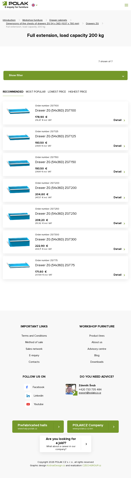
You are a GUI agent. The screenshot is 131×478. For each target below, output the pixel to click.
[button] (34, 5)
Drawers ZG (92, 23)
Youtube (38, 404)
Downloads (97, 362)
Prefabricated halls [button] (32, 426)
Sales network (34, 349)
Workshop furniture (32, 20)
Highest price (77, 91)
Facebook (38, 387)
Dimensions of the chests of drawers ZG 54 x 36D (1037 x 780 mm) (42, 23)
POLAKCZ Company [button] (88, 426)
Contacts (34, 362)
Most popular (36, 91)
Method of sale (34, 342)
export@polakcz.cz (90, 392)
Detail (117, 120)
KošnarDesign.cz (56, 465)
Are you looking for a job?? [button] (61, 444)
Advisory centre (97, 349)
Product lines (97, 335)
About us (97, 342)
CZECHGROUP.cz (91, 465)
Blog (96, 355)
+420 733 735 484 (90, 389)
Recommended (13, 91)
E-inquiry (34, 355)
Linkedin (38, 395)
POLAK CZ (15, 3)
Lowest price (57, 91)
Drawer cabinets (58, 20)
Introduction (9, 20)
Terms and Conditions (34, 335)
